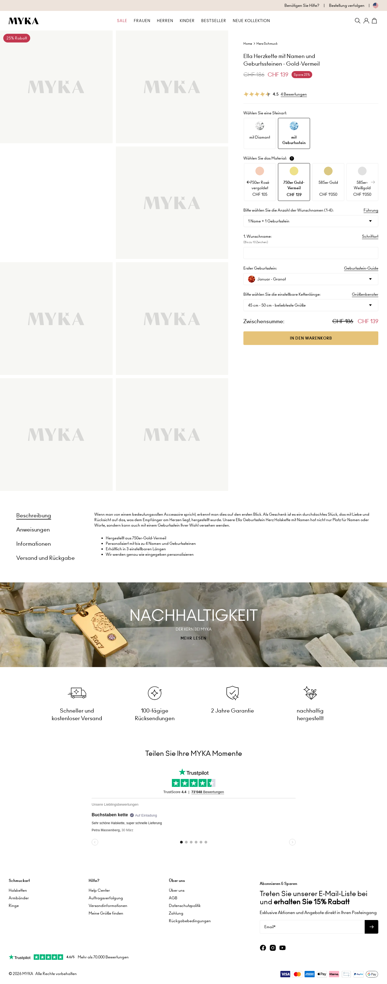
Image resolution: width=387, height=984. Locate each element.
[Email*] (312, 924)
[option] (260, 133)
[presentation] (193, 624)
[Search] (357, 20)
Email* (269, 924)
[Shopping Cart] (375, 20)
